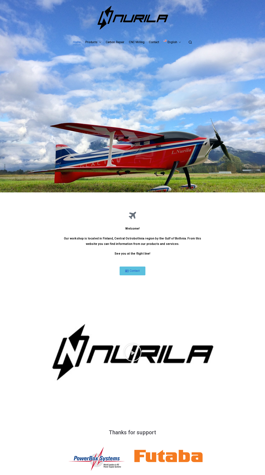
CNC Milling (137, 42)
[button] (99, 42)
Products (93, 42)
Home (77, 42)
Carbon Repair (115, 42)
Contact (154, 42)
